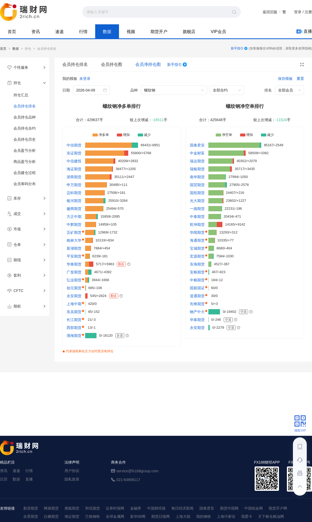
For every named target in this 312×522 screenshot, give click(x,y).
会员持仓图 (111, 64)
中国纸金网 (253, 508)
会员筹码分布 (24, 184)
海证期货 (72, 516)
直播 (304, 31)
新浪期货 (30, 508)
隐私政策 (72, 479)
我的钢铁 (203, 516)
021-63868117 (128, 480)
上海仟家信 (226, 516)
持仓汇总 (20, 95)
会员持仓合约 (24, 128)
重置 (300, 78)
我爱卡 (246, 516)
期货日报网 (160, 516)
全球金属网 (115, 516)
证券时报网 (115, 508)
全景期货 (30, 516)
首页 (12, 31)
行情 (83, 31)
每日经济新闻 (182, 508)
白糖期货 (51, 516)
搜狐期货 (72, 508)
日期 (66, 90)
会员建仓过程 (24, 173)
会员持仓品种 (24, 117)
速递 (59, 31)
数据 (107, 31)
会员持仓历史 (24, 139)
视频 (131, 31)
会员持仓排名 (75, 64)
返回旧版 (270, 12)
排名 (268, 90)
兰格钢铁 (92, 516)
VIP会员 (218, 31)
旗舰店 (189, 31)
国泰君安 (206, 508)
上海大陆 (183, 516)
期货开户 (158, 31)
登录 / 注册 (303, 12)
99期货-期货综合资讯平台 (23, 12)
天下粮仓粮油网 (271, 516)
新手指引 (239, 48)
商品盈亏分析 (24, 161)
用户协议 (72, 471)
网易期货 (51, 508)
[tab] (24, 67)
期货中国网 (229, 508)
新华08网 (137, 516)
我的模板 (69, 78)
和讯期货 (92, 508)
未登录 (84, 78)
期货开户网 (278, 508)
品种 (134, 90)
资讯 (35, 31)
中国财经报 (156, 508)
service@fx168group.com (137, 471)
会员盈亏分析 (24, 150)
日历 (3, 479)
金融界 (135, 508)
